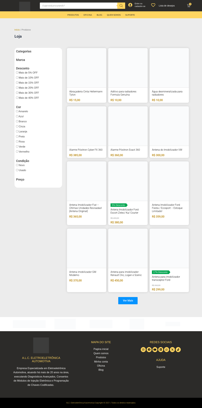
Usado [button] (22, 170)
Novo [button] (21, 165)
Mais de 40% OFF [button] (28, 97)
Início (17, 29)
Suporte (130, 15)
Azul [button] (21, 116)
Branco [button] (22, 121)
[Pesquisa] (121, 6)
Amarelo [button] (23, 111)
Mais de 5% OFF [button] (28, 72)
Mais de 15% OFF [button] (28, 82)
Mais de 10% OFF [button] (28, 77)
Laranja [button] (22, 131)
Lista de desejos (167, 5)
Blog (99, 15)
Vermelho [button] (23, 151)
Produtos (73, 15)
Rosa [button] (21, 141)
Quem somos (114, 15)
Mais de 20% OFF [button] (28, 87)
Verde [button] (21, 146)
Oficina (87, 15)
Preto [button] (21, 136)
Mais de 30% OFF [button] (28, 92)
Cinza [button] (21, 126)
